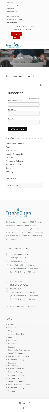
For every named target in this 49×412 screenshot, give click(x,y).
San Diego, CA (13, 378)
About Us (12, 327)
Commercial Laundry (15, 143)
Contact (11, 391)
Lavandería (12, 344)
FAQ (10, 337)
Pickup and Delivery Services (19, 350)
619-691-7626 (12, 22)
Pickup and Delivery (14, 161)
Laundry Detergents (14, 154)
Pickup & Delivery (15, 372)
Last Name (12, 119)
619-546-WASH (12, 12)
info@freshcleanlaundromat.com (22, 306)
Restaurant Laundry (14, 164)
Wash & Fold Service (16, 368)
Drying (9, 147)
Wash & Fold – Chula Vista (18, 356)
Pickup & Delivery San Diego (19, 384)
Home (10, 325)
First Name (12, 110)
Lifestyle (9, 157)
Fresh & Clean (12, 150)
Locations (12, 363)
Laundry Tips (13, 340)
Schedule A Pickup (17, 35)
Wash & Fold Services (16, 353)
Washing (9, 171)
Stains (8, 168)
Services (11, 347)
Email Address (14, 101)
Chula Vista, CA (14, 366)
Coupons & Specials (16, 334)
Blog (10, 331)
